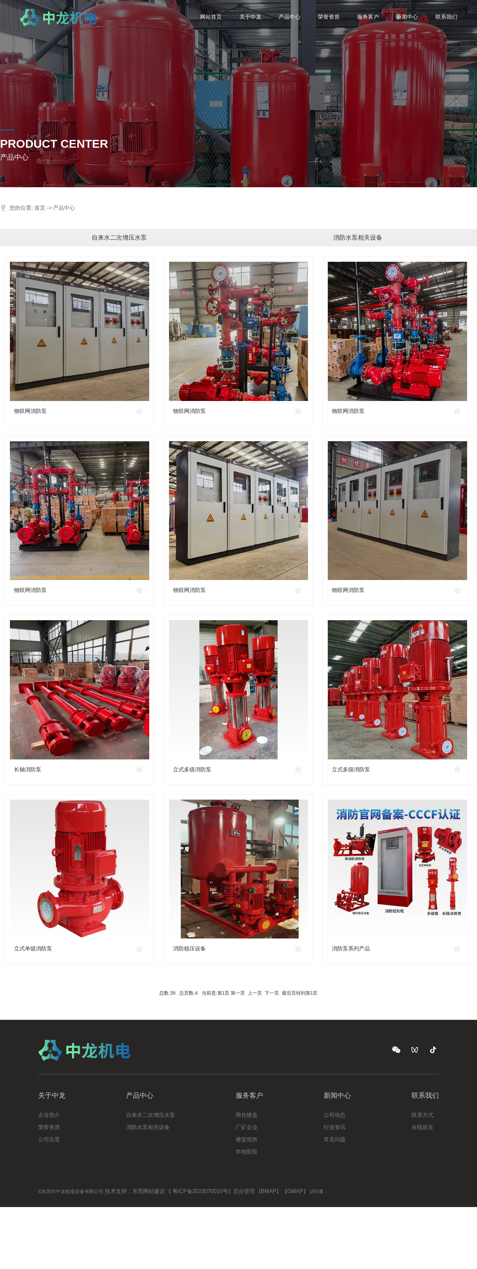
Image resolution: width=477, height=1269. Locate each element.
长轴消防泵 (27, 769)
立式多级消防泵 (192, 769)
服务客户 (368, 13)
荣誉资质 (329, 13)
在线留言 (422, 1127)
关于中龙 (250, 13)
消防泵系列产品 (351, 948)
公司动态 (334, 1115)
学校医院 (247, 1152)
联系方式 (422, 1115)
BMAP (268, 1191)
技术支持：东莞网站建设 (135, 1191)
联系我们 (446, 13)
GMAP (295, 1191)
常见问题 (334, 1139)
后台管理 (244, 1191)
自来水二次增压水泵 (119, 237)
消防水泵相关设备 (357, 237)
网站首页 (211, 13)
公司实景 (49, 1139)
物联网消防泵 (30, 411)
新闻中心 (407, 13)
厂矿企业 (247, 1127)
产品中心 (290, 13)
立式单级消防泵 (33, 948)
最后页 (289, 993)
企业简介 (49, 1115)
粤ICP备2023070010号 (200, 1191)
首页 (39, 208)
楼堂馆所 (247, 1139)
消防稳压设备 (189, 948)
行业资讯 (334, 1127)
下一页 (272, 993)
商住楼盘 (247, 1115)
